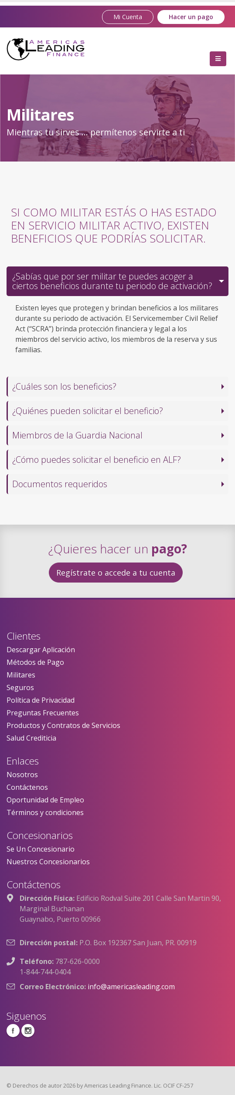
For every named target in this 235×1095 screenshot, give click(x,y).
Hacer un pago (191, 17)
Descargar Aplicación (41, 649)
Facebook (13, 1030)
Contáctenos (27, 787)
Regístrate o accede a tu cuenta (115, 572)
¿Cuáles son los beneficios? (64, 386)
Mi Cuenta (127, 17)
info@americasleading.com (131, 986)
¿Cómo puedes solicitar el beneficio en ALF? (96, 459)
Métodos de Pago (35, 662)
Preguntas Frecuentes (43, 713)
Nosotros (22, 774)
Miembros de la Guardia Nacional (77, 435)
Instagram (27, 1030)
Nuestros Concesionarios (48, 861)
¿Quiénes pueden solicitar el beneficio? (87, 411)
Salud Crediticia (31, 738)
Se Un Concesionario (41, 849)
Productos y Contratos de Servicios (63, 725)
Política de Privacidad (41, 700)
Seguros (20, 687)
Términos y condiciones (45, 812)
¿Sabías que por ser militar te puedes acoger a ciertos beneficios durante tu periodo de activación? (112, 281)
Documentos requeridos (59, 484)
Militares (21, 675)
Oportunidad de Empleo (45, 800)
